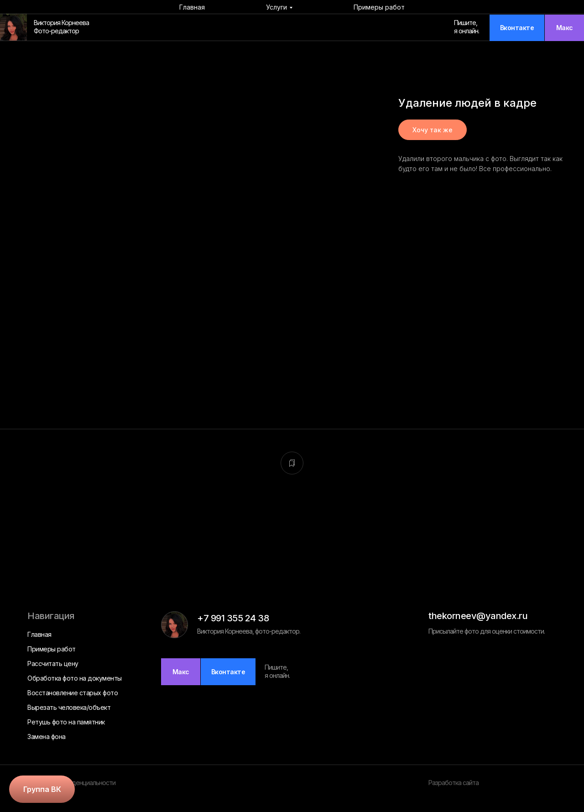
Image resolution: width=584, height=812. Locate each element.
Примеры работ (379, 7)
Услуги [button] (276, 7)
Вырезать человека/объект (68, 707)
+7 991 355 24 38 (233, 618)
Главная (192, 7)
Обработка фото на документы (74, 678)
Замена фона (46, 736)
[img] (13, 27)
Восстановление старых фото (72, 693)
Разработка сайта (453, 782)
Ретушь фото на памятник (66, 722)
